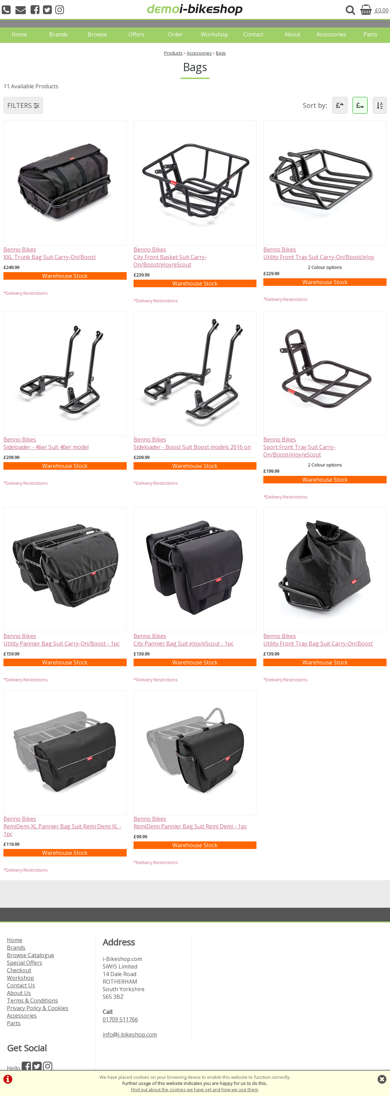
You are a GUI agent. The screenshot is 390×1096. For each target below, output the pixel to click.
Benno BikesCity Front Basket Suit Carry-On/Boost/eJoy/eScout (170, 257)
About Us (19, 993)
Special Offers (24, 962)
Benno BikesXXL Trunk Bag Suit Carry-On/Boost (49, 253)
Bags (221, 53)
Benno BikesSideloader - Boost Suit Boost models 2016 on (192, 443)
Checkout (19, 970)
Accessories (331, 34)
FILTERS (23, 105)
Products (173, 53)
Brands (58, 34)
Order (175, 34)
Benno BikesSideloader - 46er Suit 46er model (46, 443)
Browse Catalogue (30, 955)
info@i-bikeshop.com (130, 1034)
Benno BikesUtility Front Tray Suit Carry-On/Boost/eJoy (318, 253)
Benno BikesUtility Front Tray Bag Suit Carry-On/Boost (318, 639)
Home (19, 34)
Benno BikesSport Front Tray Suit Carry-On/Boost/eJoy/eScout (299, 447)
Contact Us (21, 985)
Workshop (214, 34)
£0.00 (374, 10)
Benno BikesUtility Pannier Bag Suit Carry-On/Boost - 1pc (61, 639)
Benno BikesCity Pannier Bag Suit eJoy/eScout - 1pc (183, 639)
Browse (97, 34)
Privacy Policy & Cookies (37, 1008)
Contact (253, 34)
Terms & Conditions (32, 1000)
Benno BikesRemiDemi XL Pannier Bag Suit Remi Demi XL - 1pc (62, 826)
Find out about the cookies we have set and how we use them (194, 1089)
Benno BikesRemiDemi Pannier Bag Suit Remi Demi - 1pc (190, 822)
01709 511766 (120, 1019)
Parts (370, 34)
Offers (136, 34)
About (292, 34)
